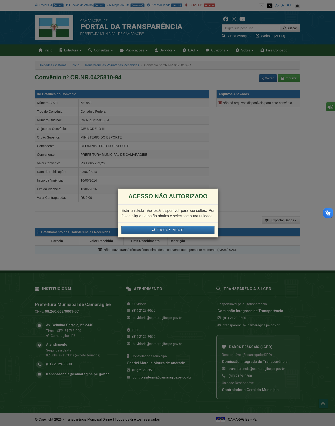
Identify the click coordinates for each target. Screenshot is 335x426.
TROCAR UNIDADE (168, 230)
